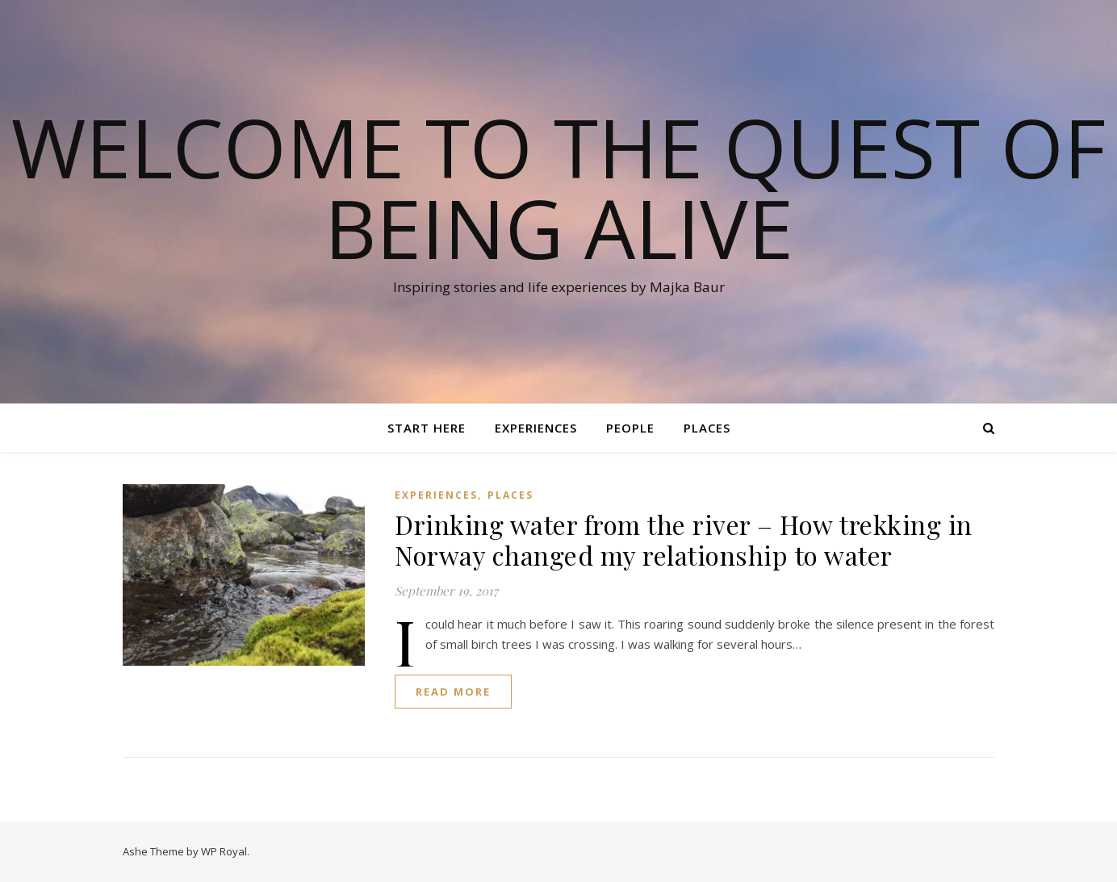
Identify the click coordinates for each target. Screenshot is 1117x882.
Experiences (536, 428)
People (630, 428)
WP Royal (224, 851)
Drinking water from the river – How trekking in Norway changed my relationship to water (684, 539)
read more (453, 691)
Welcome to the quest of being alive (558, 187)
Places (707, 428)
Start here (426, 428)
